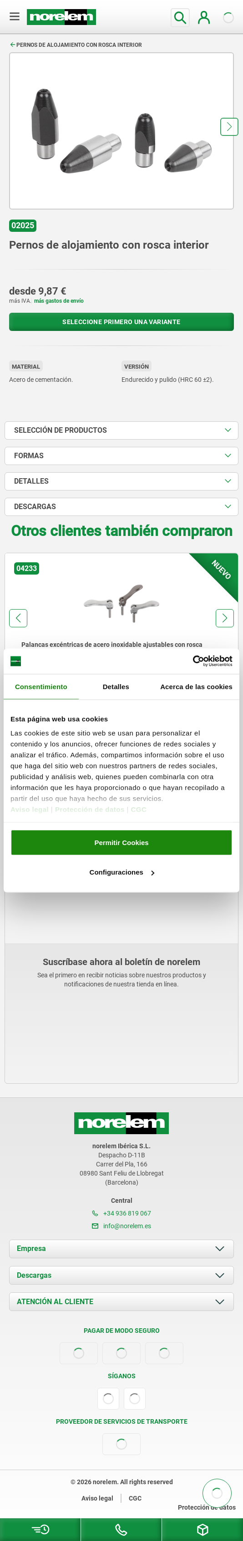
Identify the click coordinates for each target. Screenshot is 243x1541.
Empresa (31, 1248)
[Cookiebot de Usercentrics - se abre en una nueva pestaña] (193, 661)
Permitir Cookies (121, 842)
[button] (229, 127)
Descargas (34, 1275)
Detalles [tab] (116, 686)
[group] (121, 636)
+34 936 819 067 (121, 1213)
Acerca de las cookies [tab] (196, 686)
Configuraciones (122, 872)
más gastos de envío (59, 301)
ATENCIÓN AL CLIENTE (55, 1301)
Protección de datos (90, 809)
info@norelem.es (121, 1226)
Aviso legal (29, 809)
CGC (139, 809)
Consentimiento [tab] (41, 686)
